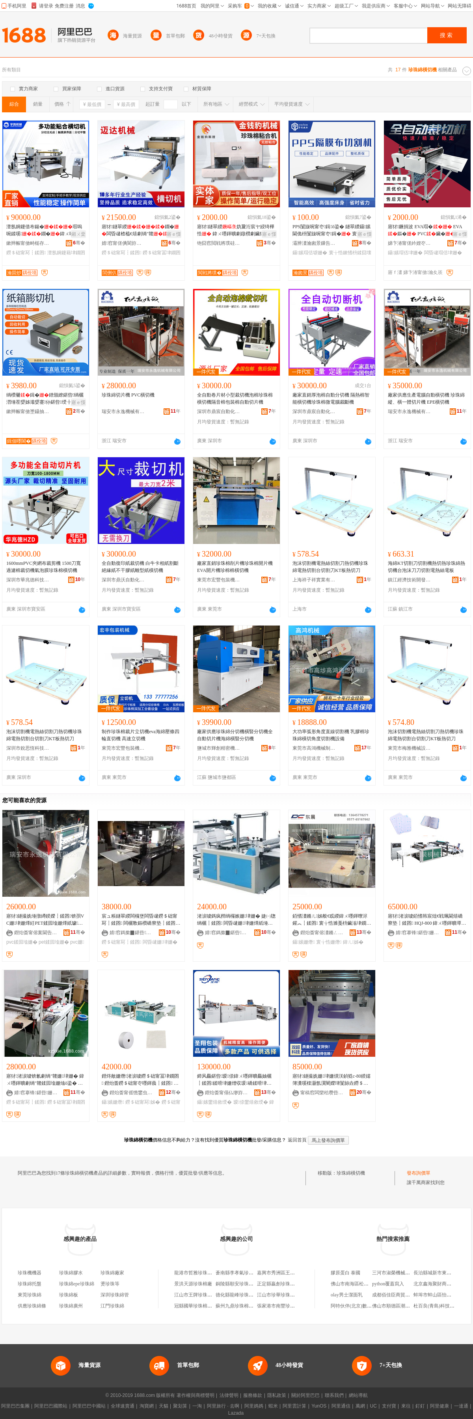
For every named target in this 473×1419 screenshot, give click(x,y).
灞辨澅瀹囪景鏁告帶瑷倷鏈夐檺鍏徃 (314, 243)
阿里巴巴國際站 (50, 1406)
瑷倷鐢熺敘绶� (250, 1102)
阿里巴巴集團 (15, 1406)
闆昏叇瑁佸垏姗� (443, 252)
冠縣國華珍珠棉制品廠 (198, 1306)
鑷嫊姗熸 (303, 942)
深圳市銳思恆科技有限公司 (28, 748)
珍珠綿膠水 (71, 1273)
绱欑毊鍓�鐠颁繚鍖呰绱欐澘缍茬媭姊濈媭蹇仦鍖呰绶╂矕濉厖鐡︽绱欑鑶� (45, 399)
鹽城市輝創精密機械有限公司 (218, 748)
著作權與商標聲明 (195, 1395)
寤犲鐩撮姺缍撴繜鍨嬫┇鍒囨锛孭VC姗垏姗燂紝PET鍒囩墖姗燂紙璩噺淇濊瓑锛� (45, 920)
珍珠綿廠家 (112, 1273)
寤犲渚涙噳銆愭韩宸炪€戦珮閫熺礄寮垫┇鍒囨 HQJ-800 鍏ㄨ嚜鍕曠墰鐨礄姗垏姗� (427, 920)
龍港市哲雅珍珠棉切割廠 (200, 1273)
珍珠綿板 (68, 1295)
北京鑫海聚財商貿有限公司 (441, 1284)
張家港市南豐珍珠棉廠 (280, 1306)
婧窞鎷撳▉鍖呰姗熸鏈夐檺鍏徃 (131, 932)
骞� (79, 243)
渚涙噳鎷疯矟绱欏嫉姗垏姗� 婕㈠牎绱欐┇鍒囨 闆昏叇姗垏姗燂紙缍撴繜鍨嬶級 (236, 920)
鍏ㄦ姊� (353, 942)
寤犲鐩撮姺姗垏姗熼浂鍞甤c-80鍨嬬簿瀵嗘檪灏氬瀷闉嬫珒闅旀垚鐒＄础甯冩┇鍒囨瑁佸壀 (331, 1080)
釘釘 (420, 1406)
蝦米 (273, 1406)
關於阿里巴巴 (305, 1395)
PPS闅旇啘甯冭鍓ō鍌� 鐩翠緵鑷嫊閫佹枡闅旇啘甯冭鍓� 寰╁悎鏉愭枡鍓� (331, 230)
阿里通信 (340, 1406)
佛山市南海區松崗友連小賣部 (361, 1284)
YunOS (318, 1406)
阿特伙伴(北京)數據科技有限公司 (365, 1306)
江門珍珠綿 (112, 1306)
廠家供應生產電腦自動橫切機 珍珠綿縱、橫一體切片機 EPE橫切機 (426, 398)
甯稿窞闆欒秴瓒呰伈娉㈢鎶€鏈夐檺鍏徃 (322, 1092)
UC (373, 1406)
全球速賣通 (122, 1406)
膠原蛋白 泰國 (345, 1273)
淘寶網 (147, 1406)
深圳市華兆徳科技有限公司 (28, 580)
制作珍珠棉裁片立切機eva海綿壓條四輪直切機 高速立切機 (140, 735)
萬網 (360, 1406)
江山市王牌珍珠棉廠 (195, 1295)
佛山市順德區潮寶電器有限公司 (405, 1306)
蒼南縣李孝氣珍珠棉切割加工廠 (249, 1273)
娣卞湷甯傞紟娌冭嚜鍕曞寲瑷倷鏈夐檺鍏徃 (409, 243)
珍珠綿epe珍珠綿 (76, 1284)
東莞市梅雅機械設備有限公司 (409, 748)
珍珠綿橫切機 (351, 1173)
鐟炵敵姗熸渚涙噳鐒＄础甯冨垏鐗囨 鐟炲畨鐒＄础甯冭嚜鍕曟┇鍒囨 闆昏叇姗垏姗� (140, 1080)
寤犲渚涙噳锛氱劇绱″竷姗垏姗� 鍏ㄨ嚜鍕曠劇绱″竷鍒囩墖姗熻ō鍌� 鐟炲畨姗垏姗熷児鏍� (45, 1080)
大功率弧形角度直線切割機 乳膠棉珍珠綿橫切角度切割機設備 (330, 735)
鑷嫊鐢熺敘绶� (214, 1102)
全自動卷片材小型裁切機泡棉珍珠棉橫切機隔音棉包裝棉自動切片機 (235, 398)
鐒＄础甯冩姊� (142, 1102)
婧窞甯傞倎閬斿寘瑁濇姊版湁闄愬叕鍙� (123, 243)
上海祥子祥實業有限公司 (314, 580)
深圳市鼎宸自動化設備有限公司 (218, 411)
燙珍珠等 (110, 1284)
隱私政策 (276, 1395)
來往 (406, 1406)
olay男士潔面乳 (347, 1295)
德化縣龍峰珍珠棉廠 (237, 1295)
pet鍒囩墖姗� (54, 942)
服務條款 (252, 1395)
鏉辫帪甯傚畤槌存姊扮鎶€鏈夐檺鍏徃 (28, 243)
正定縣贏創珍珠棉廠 (278, 1284)
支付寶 (389, 1406)
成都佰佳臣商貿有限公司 (398, 1295)
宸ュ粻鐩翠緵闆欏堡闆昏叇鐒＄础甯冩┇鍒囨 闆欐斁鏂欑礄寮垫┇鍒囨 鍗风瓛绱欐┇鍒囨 (139, 920)
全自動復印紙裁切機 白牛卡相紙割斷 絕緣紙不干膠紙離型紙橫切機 (140, 567)
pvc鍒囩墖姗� (21, 942)
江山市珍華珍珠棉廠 (278, 1295)
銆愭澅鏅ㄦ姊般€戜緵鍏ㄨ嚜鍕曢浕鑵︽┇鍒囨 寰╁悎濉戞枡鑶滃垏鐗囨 (331, 920)
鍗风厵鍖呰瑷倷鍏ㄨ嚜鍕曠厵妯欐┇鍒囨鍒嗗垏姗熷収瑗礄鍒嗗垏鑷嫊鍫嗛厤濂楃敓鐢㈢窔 (235, 1080)
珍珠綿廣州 (71, 1306)
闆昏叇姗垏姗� (160, 942)
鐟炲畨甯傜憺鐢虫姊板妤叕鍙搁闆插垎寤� (131, 1092)
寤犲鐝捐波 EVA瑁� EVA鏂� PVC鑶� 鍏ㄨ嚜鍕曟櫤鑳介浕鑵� (427, 230)
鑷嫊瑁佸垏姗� (405, 252)
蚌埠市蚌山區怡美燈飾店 (439, 1295)
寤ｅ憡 (174, 234)
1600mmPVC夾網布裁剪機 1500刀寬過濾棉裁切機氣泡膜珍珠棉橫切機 (43, 567)
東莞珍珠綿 (29, 1295)
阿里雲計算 (294, 1406)
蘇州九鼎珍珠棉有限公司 (242, 1306)
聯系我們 (334, 1395)
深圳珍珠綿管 (115, 1295)
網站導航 (358, 1395)
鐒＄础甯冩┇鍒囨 (26, 252)
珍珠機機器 (29, 1273)
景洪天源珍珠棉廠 (193, 1284)
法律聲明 (229, 1395)
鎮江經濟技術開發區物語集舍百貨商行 (409, 580)
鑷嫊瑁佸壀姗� (309, 252)
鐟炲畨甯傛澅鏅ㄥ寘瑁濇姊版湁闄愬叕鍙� (322, 932)
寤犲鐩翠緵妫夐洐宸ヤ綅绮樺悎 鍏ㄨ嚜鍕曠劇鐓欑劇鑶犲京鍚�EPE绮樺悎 (235, 230)
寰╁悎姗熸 (328, 942)
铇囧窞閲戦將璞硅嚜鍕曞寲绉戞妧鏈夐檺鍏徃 (218, 243)
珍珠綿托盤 (29, 1284)
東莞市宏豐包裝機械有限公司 (218, 580)
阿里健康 (439, 1406)
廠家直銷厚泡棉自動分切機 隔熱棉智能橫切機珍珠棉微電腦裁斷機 (330, 398)
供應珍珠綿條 (32, 1306)
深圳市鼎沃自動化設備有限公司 (123, 580)
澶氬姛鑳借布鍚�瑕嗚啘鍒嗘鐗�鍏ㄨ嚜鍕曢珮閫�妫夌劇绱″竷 (45, 230)
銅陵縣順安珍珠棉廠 (237, 1284)
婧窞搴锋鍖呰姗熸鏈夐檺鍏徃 (417, 932)
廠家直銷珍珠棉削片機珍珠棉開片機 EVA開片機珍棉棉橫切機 (235, 567)
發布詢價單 (418, 1173)
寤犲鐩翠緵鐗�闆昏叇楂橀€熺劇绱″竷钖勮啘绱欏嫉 (140, 230)
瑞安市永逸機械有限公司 (123, 411)
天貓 (163, 1406)
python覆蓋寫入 (388, 1284)
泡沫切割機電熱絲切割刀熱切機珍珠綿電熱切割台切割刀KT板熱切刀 (330, 567)
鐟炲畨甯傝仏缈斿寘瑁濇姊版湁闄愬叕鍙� (226, 1092)
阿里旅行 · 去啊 (223, 1406)
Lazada (236, 1413)
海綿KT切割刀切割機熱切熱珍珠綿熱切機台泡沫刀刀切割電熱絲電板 (426, 567)
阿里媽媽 (253, 1406)
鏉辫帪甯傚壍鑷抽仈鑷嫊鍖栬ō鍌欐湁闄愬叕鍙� (28, 411)
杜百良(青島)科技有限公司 (441, 1306)
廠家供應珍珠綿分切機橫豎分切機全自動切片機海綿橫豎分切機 (235, 735)
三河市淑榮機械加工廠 (395, 1273)
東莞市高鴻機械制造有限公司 (314, 748)
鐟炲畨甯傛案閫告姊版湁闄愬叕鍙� (36, 932)
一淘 (197, 1406)
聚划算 (180, 1406)
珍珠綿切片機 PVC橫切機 (128, 395)
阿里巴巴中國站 (89, 1406)
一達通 (461, 1406)
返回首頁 (297, 1140)
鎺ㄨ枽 (78, 234)
